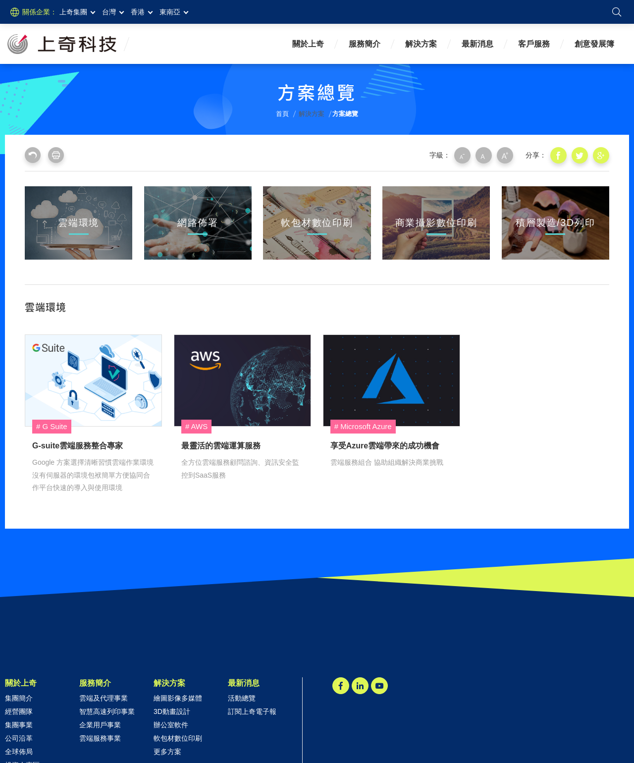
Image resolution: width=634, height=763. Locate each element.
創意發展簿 (594, 44)
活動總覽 (242, 698)
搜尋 (616, 12)
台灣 (109, 12)
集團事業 (19, 724)
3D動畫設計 (172, 711)
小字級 (465, 155)
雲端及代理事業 (103, 698)
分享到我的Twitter (580, 155)
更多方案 (167, 751)
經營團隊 (19, 711)
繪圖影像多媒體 (178, 698)
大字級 (507, 155)
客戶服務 (534, 44)
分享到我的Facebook (560, 155)
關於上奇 (308, 44)
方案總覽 (345, 113)
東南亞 (169, 12)
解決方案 (421, 44)
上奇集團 (73, 12)
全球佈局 (19, 751)
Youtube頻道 (379, 685)
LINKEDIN (360, 685)
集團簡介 (19, 698)
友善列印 (56, 155)
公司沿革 (19, 738)
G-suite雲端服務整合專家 (93, 380)
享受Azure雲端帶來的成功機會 (391, 380)
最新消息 (477, 44)
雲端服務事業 (100, 738)
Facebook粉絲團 (340, 685)
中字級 (486, 155)
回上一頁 (33, 155)
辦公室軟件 (171, 724)
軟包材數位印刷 (178, 738)
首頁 (282, 113)
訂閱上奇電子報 (252, 711)
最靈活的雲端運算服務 (242, 380)
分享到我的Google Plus (601, 155)
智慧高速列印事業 (107, 711)
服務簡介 (364, 44)
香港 (138, 12)
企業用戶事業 (100, 724)
